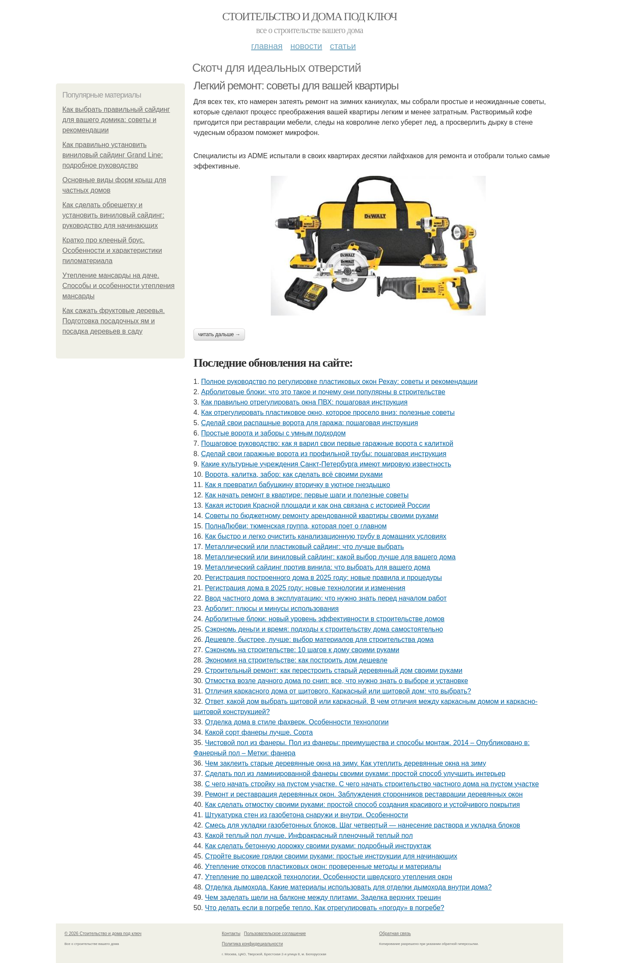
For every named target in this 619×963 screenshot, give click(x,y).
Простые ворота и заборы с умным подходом (273, 433)
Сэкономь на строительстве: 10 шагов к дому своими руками (302, 649)
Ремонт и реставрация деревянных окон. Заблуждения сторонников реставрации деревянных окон (364, 794)
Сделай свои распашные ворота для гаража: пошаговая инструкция (309, 422)
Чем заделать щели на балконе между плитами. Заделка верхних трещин (323, 897)
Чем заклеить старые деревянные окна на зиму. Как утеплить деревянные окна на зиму (345, 763)
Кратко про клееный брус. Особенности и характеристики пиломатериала (112, 250)
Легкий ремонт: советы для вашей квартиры (295, 85)
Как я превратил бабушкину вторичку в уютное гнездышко (297, 484)
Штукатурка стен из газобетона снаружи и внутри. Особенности (306, 815)
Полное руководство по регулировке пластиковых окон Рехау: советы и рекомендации (339, 381)
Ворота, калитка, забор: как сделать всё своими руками (294, 474)
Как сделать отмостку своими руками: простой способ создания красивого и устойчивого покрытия (362, 804)
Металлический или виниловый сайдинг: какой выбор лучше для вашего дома (330, 557)
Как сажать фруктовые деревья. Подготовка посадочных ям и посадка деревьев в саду (113, 321)
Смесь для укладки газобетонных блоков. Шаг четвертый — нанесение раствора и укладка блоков (362, 825)
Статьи (342, 46)
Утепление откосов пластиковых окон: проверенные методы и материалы (323, 866)
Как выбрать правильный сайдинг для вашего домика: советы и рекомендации (116, 120)
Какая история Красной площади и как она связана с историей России (317, 505)
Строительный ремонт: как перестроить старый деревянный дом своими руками (334, 670)
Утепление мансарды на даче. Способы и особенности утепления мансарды (118, 286)
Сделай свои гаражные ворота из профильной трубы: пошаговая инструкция (324, 453)
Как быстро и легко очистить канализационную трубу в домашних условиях (326, 536)
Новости (306, 46)
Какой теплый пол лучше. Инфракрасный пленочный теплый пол (309, 835)
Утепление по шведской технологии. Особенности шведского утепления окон (328, 876)
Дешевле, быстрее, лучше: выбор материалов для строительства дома (319, 639)
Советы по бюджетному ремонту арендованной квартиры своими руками (321, 515)
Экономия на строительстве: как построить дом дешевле (296, 660)
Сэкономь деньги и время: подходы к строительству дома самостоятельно (324, 629)
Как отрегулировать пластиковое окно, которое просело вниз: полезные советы (328, 412)
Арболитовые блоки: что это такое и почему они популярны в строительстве (323, 392)
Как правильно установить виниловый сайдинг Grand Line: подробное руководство (112, 155)
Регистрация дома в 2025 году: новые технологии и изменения (305, 588)
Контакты (231, 933)
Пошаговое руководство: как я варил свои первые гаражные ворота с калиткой (327, 443)
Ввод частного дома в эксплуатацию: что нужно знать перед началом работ (326, 598)
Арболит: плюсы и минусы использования (272, 608)
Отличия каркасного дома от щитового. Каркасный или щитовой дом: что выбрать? (338, 691)
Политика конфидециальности (252, 944)
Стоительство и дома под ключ (309, 16)
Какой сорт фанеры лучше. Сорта (259, 732)
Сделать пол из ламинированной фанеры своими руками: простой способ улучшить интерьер (355, 773)
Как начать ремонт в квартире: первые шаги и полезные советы (307, 495)
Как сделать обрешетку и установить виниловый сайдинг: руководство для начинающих (113, 215)
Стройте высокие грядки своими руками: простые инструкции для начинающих (331, 856)
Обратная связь (395, 933)
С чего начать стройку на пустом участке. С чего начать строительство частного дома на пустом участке (372, 784)
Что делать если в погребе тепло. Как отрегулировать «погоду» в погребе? (324, 907)
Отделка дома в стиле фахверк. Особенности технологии (297, 722)
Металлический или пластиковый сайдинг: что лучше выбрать (304, 546)
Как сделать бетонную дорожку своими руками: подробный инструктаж (318, 846)
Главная (266, 46)
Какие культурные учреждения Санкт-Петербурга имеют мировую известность (326, 464)
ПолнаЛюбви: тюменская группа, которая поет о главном (296, 526)
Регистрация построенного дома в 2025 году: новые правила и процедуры (323, 577)
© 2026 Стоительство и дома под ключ (102, 933)
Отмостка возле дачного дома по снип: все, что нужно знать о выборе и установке (336, 680)
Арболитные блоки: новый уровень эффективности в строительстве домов (324, 619)
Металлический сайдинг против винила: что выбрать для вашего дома (317, 567)
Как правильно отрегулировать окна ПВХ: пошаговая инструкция (304, 402)
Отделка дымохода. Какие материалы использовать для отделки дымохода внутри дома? (348, 887)
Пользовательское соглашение (275, 933)
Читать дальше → (219, 334)
